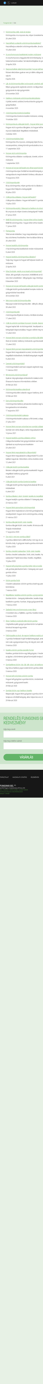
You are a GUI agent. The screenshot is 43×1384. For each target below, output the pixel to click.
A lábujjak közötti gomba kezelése (17, 467)
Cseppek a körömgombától (15, 363)
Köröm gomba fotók (13, 580)
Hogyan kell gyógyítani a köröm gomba (19, 676)
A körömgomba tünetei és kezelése (18, 113)
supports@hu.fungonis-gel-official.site (12, 788)
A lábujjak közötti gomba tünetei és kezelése (21, 481)
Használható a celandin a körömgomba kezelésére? (23, 43)
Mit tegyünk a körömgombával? (17, 375)
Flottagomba (10, 231)
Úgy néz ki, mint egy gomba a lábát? (18, 536)
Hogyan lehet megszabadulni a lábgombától (21, 452)
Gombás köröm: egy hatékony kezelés (19, 690)
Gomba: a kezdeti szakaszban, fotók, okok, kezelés (23, 551)
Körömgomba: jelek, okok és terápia (18, 32)
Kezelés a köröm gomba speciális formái (20, 650)
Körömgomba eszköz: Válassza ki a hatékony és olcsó (24, 208)
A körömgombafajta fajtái (15, 138)
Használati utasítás (19, 777)
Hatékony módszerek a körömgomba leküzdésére (23, 98)
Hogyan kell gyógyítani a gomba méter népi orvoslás (24, 566)
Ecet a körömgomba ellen (14, 400)
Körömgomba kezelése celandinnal (18, 389)
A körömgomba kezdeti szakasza (17, 415)
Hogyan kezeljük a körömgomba (17, 245)
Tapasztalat (4, 777)
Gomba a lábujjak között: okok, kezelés (19, 522)
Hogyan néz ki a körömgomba (16, 153)
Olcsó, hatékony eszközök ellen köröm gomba (21, 621)
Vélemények (35, 777)
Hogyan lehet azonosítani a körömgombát (20, 507)
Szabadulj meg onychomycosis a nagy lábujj (21, 609)
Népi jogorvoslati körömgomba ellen (18, 300)
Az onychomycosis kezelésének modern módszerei (23, 54)
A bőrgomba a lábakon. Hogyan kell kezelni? (21, 197)
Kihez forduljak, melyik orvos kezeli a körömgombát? (24, 271)
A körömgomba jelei (13, 182)
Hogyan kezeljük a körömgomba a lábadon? (21, 257)
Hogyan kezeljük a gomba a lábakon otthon (21, 438)
